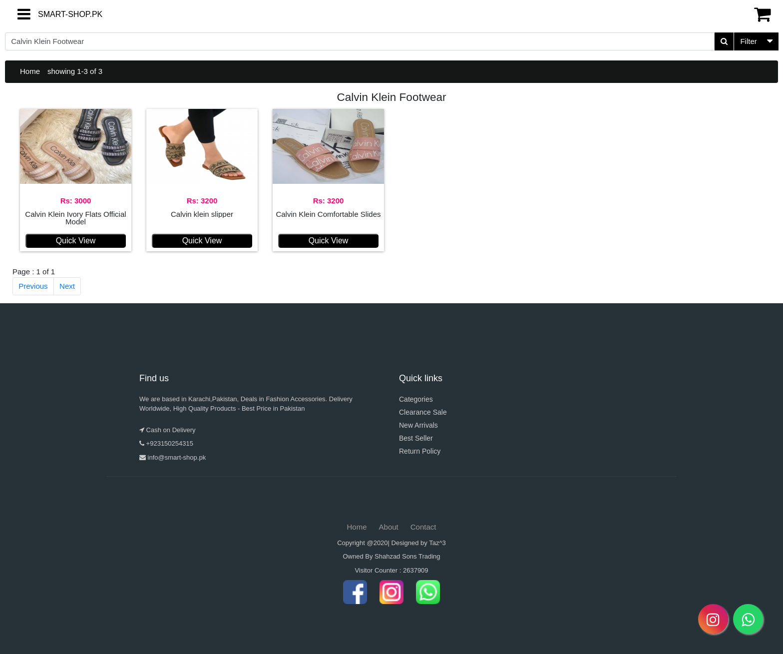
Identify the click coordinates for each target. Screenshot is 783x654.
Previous (32, 286)
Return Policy (419, 451)
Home (30, 71)
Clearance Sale (423, 412)
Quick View (76, 240)
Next (67, 286)
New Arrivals (418, 425)
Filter (748, 41)
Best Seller (416, 438)
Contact (423, 527)
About (388, 527)
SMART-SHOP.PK (52, 14)
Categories (416, 399)
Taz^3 (437, 543)
